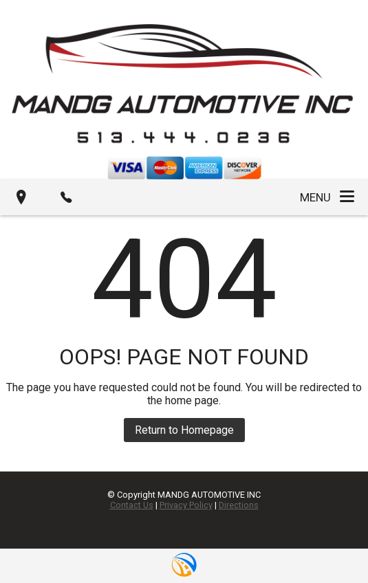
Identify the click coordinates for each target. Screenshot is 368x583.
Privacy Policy (186, 505)
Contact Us (131, 505)
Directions (239, 505)
